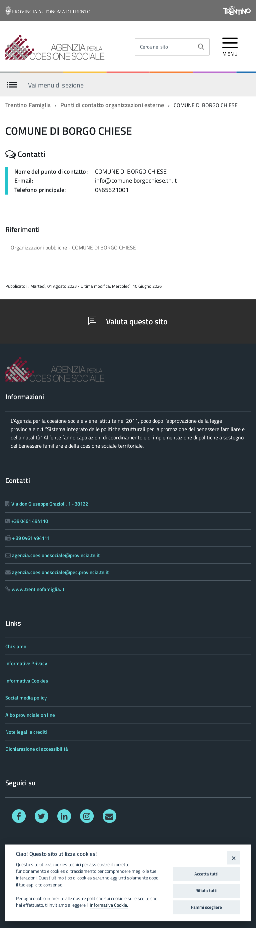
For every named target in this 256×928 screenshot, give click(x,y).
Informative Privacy (26, 663)
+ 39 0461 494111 (31, 538)
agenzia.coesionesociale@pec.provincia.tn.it (60, 572)
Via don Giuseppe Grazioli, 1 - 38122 (49, 504)
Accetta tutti (206, 873)
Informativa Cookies (26, 681)
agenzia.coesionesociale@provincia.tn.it (56, 555)
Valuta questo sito (128, 321)
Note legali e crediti (26, 732)
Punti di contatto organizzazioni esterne (112, 104)
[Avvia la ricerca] (201, 47)
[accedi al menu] (230, 46)
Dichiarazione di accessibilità (36, 749)
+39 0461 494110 (29, 521)
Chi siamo (15, 646)
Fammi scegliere (206, 907)
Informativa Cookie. (109, 905)
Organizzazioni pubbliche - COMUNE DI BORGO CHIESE (73, 247)
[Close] (233, 857)
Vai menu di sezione (56, 84)
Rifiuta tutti (206, 890)
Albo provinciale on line (30, 715)
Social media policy (26, 697)
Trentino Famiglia (28, 104)
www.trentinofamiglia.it (38, 589)
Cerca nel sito (154, 47)
